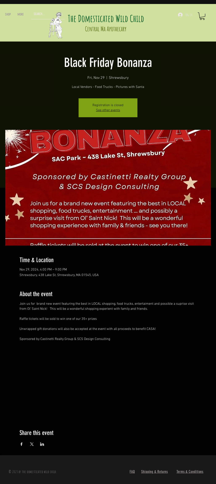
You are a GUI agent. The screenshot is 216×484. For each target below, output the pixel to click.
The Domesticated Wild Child (106, 18)
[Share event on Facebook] (22, 444)
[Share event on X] (32, 444)
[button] (8, 14)
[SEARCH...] (42, 14)
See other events (108, 110)
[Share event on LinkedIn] (42, 444)
